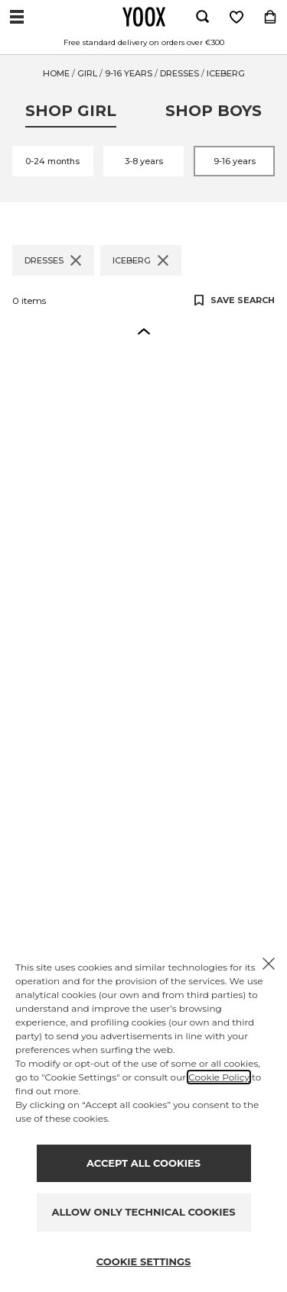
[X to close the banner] (269, 964)
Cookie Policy (218, 1077)
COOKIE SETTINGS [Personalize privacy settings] (143, 1261)
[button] (144, 330)
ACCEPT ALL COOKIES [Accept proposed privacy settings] (143, 1163)
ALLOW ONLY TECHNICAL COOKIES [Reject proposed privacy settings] (144, 1212)
